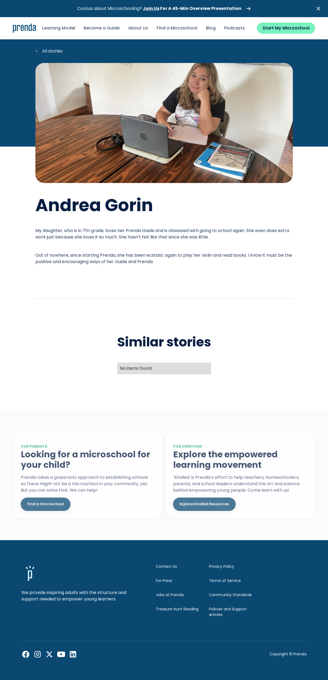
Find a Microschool (177, 28)
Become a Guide (102, 28)
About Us (138, 28)
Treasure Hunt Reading (177, 609)
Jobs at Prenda (170, 594)
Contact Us (166, 566)
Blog (211, 28)
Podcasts (234, 28)
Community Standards (230, 594)
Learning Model (58, 28)
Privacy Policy (221, 566)
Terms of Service (225, 580)
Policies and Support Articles (228, 611)
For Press (164, 580)
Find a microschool (45, 504)
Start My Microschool (286, 28)
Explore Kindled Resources (204, 504)
